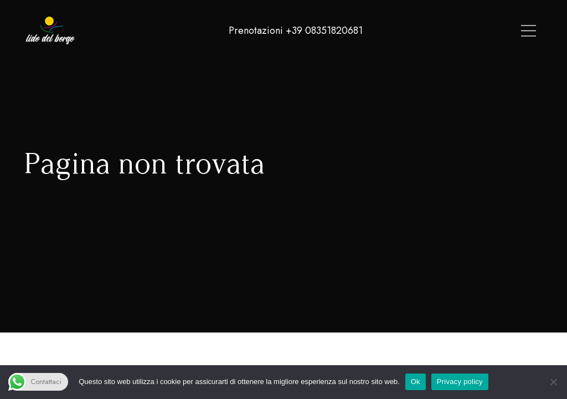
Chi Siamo (354, 52)
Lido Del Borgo (139, 52)
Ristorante (257, 52)
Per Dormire (463, 52)
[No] (553, 381)
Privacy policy (460, 381)
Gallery (518, 52)
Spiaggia (203, 52)
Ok (415, 381)
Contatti (406, 52)
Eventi (306, 52)
